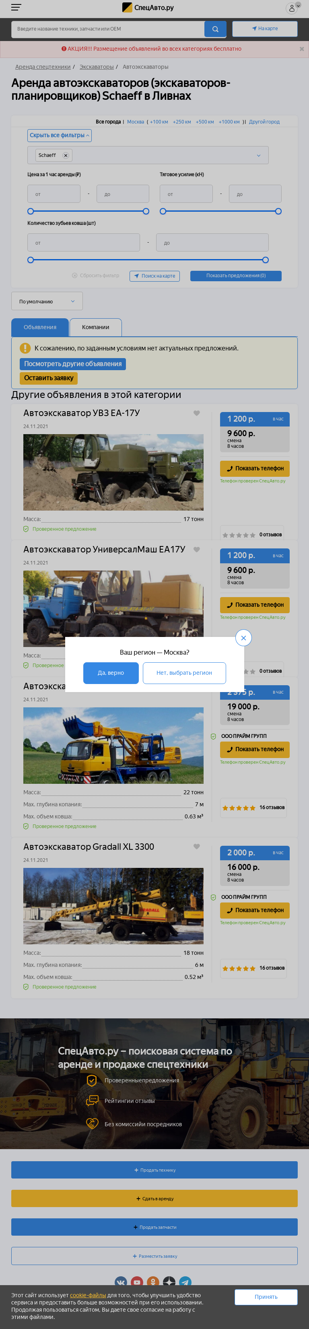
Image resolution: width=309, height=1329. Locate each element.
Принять (266, 1297)
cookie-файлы (88, 1295)
